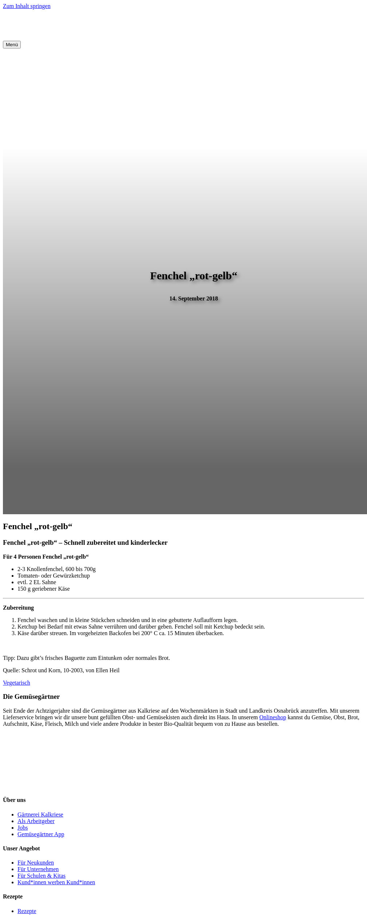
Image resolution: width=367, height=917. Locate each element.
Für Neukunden (35, 862)
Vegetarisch (16, 683)
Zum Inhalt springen (27, 6)
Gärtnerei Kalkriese (40, 814)
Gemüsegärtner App (40, 834)
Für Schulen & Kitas (41, 876)
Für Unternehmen (38, 869)
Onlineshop (272, 717)
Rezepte (26, 911)
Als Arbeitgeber (36, 821)
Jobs (22, 827)
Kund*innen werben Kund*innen (56, 882)
